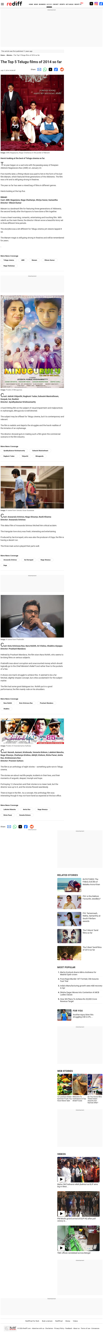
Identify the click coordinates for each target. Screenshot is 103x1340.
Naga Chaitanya (9, 266)
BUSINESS (42, 4)
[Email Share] (38, 69)
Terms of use (85, 1328)
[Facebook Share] (55, 69)
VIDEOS (61, 1154)
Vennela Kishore (25, 815)
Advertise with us (38, 1328)
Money (67, 1321)
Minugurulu (39, 456)
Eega (5, 565)
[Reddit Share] (61, 69)
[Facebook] (101, 3)
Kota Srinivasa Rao (26, 703)
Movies (9, 55)
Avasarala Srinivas (10, 560)
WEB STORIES (65, 1071)
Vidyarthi (25, 456)
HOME (31, 4)
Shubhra (6, 709)
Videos (75, 1321)
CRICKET (56, 4)
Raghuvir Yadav (9, 456)
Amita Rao (26, 809)
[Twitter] (91, 3)
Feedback (68, 1328)
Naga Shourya (46, 560)
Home (3, 55)
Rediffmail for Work (32, 1321)
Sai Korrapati (28, 560)
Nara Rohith (8, 703)
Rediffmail (59, 1321)
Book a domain (47, 1321)
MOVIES (49, 4)
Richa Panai (8, 815)
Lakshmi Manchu (10, 809)
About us (76, 1328)
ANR (22, 260)
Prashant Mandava (46, 703)
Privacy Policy (59, 1328)
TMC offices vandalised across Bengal (73, 1253)
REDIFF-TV (77, 4)
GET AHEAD (70, 4)
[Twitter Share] (50, 69)
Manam (34, 260)
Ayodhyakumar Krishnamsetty (14, 451)
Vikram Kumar (49, 260)
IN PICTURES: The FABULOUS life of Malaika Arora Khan (91, 882)
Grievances (95, 1328)
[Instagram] (96, 3)
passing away (42, 165)
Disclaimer (49, 1328)
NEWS (36, 4)
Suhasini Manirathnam (40, 451)
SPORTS (62, 4)
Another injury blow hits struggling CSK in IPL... (83, 1016)
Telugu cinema (9, 260)
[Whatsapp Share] (44, 69)
